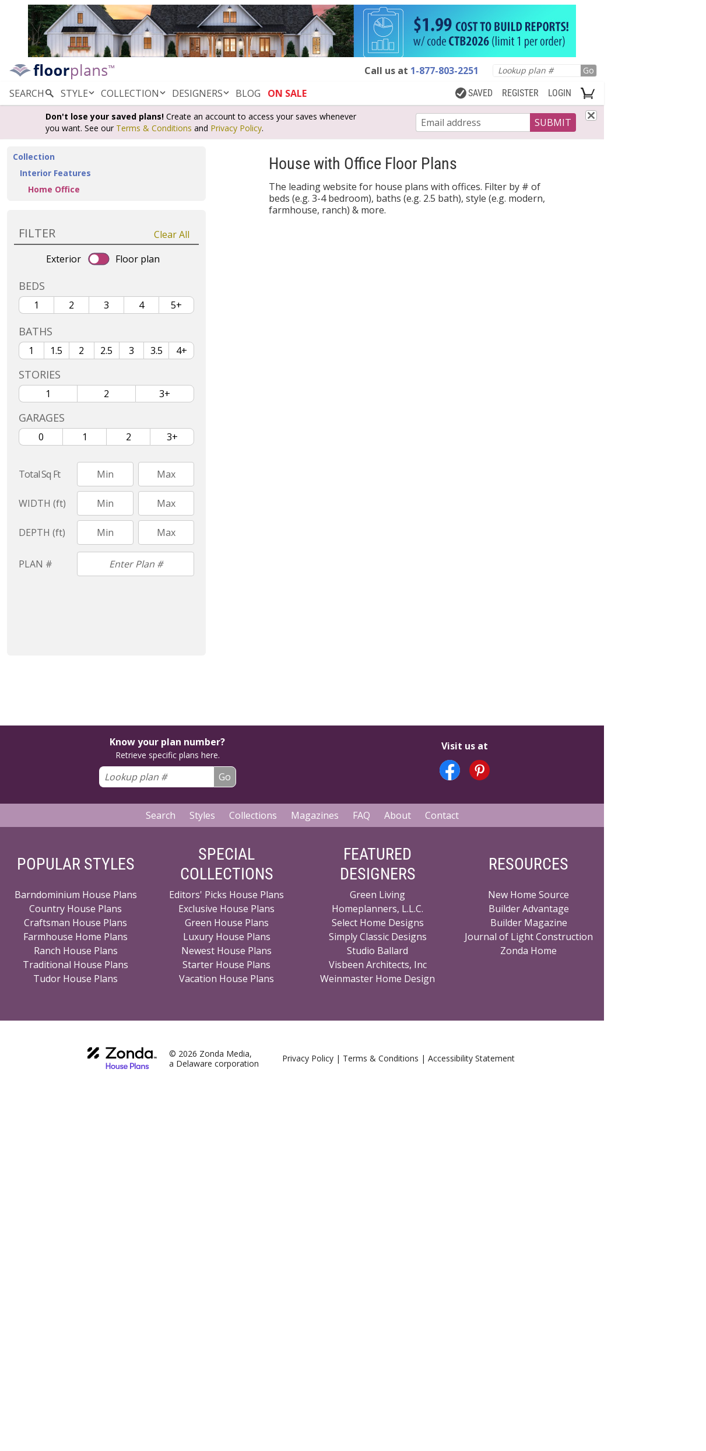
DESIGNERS (201, 93)
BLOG (248, 93)
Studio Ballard (377, 950)
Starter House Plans (226, 964)
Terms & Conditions (154, 128)
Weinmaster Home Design (377, 978)
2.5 (106, 350)
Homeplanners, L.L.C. (377, 908)
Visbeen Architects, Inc (378, 964)
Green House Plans (227, 922)
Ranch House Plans (76, 950)
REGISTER (520, 93)
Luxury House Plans (227, 936)
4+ (181, 350)
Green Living (377, 894)
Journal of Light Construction (529, 936)
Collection (134, 93)
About (397, 815)
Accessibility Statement (471, 1058)
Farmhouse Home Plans (75, 936)
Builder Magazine (528, 922)
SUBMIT (553, 122)
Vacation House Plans (226, 978)
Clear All (171, 234)
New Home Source (528, 894)
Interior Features (55, 172)
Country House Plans (75, 908)
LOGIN (559, 93)
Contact (442, 815)
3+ (164, 393)
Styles (202, 815)
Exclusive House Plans (226, 908)
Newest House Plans (226, 950)
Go (588, 70)
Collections (253, 815)
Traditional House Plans (75, 964)
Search (160, 815)
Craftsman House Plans (75, 922)
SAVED (474, 93)
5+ (176, 305)
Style (78, 93)
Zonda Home (528, 950)
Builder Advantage (529, 908)
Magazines (315, 815)
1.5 (56, 350)
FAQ (361, 815)
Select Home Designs (378, 922)
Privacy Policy (236, 128)
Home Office (54, 189)
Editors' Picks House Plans (226, 894)
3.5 (156, 350)
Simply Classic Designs (378, 936)
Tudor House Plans (75, 978)
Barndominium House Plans (76, 894)
